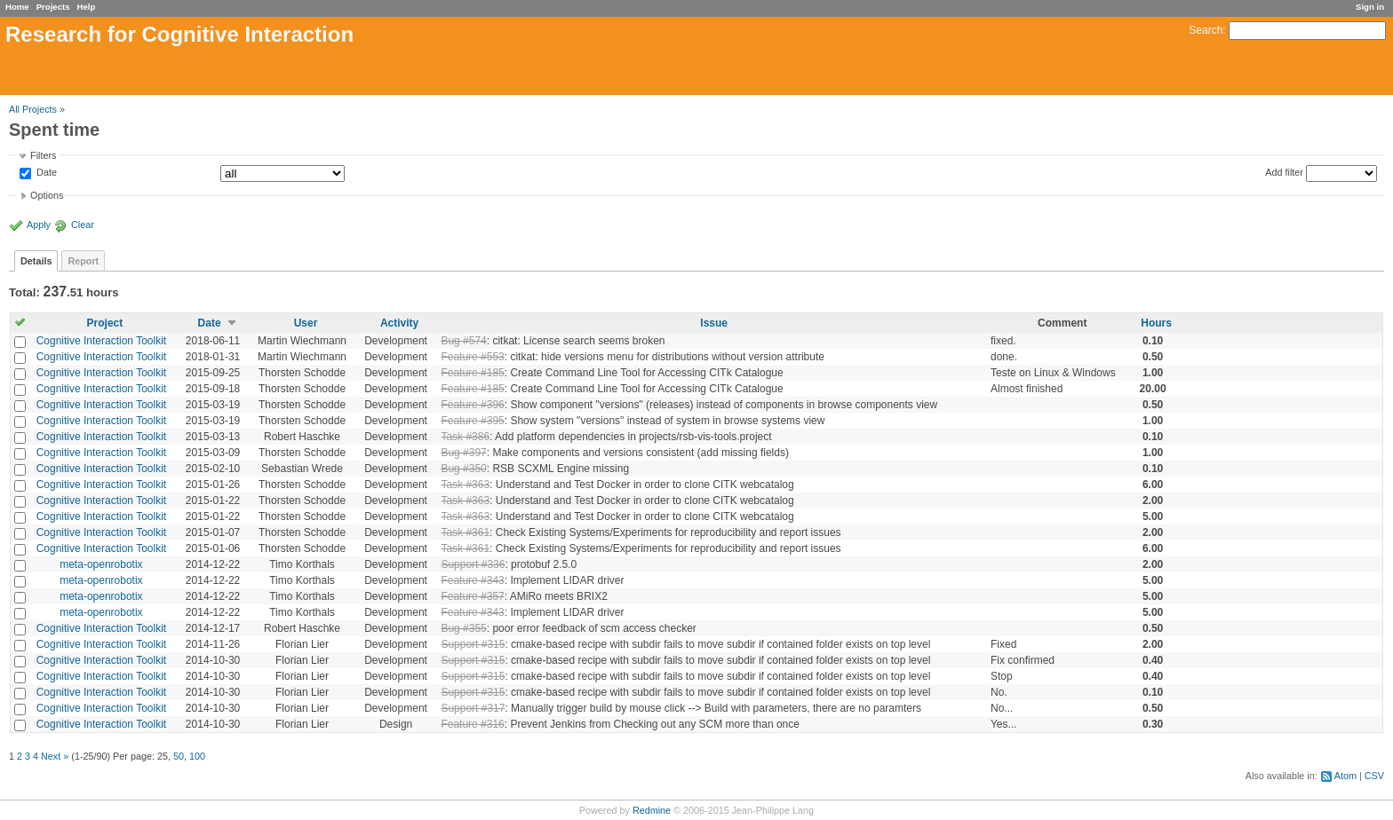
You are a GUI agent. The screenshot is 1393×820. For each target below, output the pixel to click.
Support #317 (473, 708)
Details (36, 261)
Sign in (1370, 7)
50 (178, 756)
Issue (714, 323)
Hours (1156, 323)
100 (197, 756)
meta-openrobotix (101, 564)
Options (46, 195)
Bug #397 (463, 452)
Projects (53, 7)
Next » (54, 756)
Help (86, 7)
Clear (82, 224)
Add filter (1284, 172)
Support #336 (473, 564)
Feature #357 (472, 596)
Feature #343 (472, 580)
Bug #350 (463, 468)
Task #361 (465, 532)
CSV (1374, 775)
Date (45, 173)
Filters (43, 155)
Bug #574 (463, 341)
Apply (39, 224)
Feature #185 (472, 373)
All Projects (33, 109)
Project (105, 323)
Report (83, 261)
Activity (399, 323)
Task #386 (465, 436)
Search (1205, 30)
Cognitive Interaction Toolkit (101, 341)
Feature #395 (472, 420)
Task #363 (465, 484)
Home (17, 7)
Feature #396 (472, 404)
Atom (1345, 775)
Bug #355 (463, 628)
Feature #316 (472, 724)
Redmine (652, 810)
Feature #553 (472, 357)
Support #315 (473, 644)
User (306, 323)
